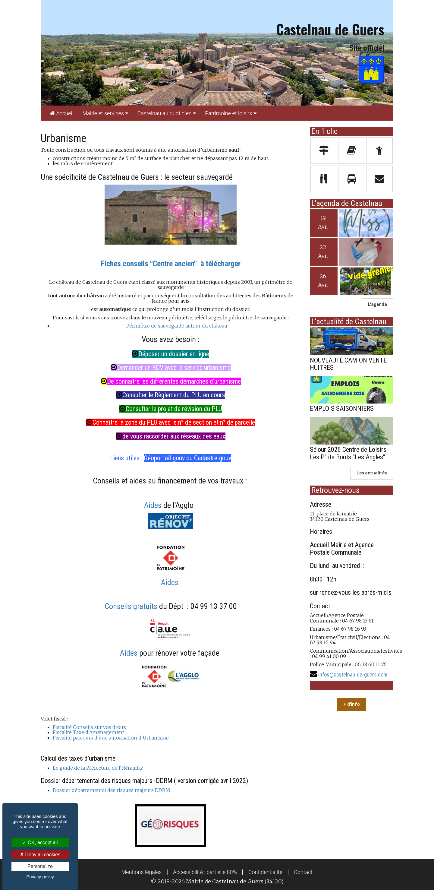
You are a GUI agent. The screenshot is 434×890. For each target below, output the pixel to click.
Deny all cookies (40, 854)
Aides (153, 505)
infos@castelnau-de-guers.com (352, 674)
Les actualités (372, 473)
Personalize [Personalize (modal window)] (40, 866)
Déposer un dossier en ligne (170, 354)
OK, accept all (40, 842)
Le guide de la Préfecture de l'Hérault (96, 768)
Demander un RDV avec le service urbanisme (171, 367)
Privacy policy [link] (40, 876)
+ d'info (351, 704)
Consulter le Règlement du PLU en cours (170, 395)
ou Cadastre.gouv (208, 458)
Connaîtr (100, 422)
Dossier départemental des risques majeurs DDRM (111, 790)
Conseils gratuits (132, 606)
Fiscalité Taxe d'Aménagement (88, 732)
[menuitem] (61, 113)
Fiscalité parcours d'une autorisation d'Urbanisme (111, 738)
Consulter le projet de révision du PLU (170, 409)
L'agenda (377, 304)
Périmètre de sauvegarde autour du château (176, 326)
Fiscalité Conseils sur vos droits (89, 727)
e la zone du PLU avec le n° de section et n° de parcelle (185, 422)
